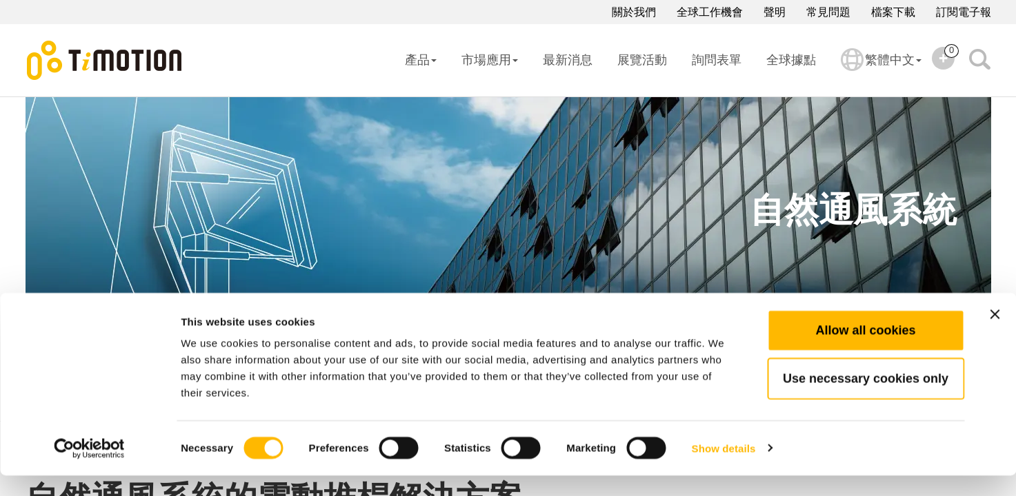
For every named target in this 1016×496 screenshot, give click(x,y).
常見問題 (828, 12)
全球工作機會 (710, 12)
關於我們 (634, 12)
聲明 (775, 12)
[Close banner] (994, 335)
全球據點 (791, 60)
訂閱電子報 (963, 12)
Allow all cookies (865, 351)
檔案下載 (893, 12)
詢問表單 (716, 60)
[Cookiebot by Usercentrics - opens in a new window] (89, 469)
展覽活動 (642, 60)
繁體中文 (881, 69)
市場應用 (489, 60)
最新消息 (567, 60)
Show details (724, 469)
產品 (421, 60)
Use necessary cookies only (865, 399)
